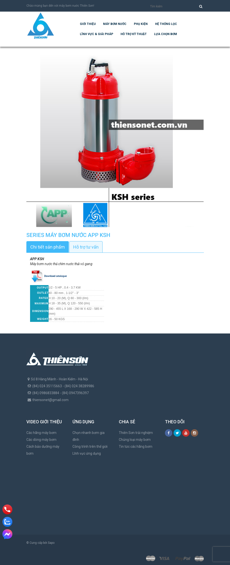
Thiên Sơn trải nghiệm (136, 433)
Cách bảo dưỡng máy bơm (42, 450)
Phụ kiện (141, 24)
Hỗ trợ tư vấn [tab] (86, 247)
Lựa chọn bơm (165, 34)
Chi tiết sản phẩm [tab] (47, 247)
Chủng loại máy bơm (135, 440)
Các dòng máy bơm (41, 440)
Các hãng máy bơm (41, 433)
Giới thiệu (88, 24)
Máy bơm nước (114, 24)
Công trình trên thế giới (89, 446)
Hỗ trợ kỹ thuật (134, 34)
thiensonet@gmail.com (50, 400)
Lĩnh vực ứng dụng (86, 453)
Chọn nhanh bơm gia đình (88, 436)
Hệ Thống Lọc (166, 24)
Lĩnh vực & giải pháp (96, 34)
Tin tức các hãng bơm (135, 446)
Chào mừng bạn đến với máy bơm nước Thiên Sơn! (60, 5)
